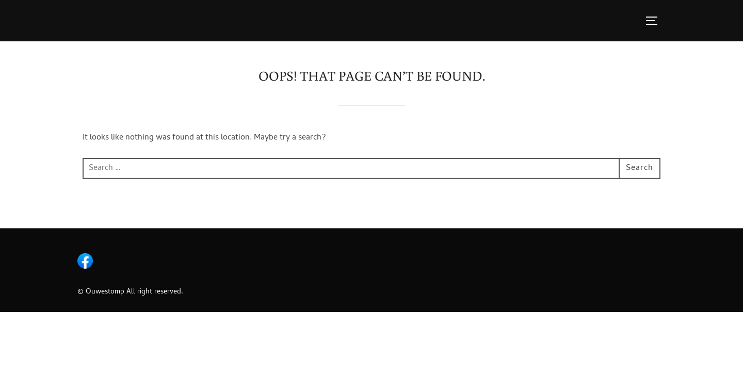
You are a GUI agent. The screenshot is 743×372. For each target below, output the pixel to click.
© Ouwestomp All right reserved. (130, 292)
